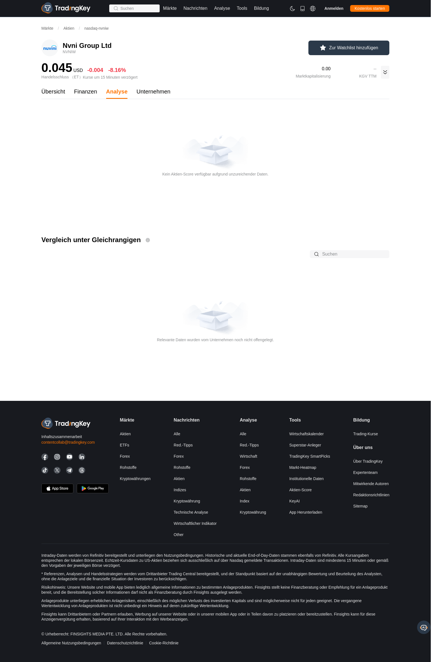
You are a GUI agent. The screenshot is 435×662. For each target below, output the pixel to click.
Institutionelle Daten (306, 478)
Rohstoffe (128, 467)
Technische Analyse (191, 512)
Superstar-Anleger (305, 445)
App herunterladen (305, 512)
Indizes (180, 490)
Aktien (68, 28)
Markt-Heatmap (302, 467)
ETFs (124, 445)
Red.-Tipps (183, 445)
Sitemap (360, 506)
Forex (125, 456)
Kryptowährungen (135, 478)
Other (178, 534)
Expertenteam (365, 472)
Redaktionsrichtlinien (371, 495)
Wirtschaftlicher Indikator (195, 523)
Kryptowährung (187, 501)
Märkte (47, 28)
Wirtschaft (248, 456)
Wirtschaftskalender (306, 434)
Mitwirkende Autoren (371, 483)
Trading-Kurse (365, 434)
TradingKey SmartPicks (309, 456)
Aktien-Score (300, 490)
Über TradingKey (368, 461)
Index (244, 501)
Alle (177, 434)
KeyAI (294, 501)
